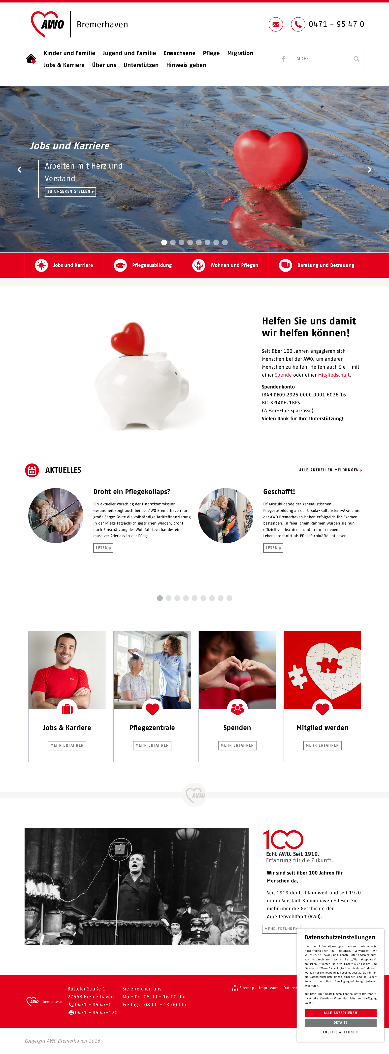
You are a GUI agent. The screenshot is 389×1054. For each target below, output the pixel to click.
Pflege (211, 53)
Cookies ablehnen (340, 1032)
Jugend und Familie (129, 53)
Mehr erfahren (67, 745)
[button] (19, 169)
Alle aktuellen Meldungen (329, 470)
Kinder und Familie (69, 53)
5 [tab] (194, 598)
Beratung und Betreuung (325, 265)
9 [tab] (229, 598)
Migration (240, 53)
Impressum (269, 988)
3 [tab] (177, 598)
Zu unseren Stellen (69, 192)
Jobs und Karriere (73, 265)
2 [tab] (168, 598)
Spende (283, 375)
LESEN (102, 548)
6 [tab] (203, 598)
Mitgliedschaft (334, 375)
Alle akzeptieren (340, 1013)
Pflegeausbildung (152, 265)
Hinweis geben (186, 65)
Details (341, 1022)
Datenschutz (294, 988)
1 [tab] (160, 598)
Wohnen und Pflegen (234, 265)
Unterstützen (141, 65)
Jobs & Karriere (64, 65)
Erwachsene (179, 53)
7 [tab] (212, 598)
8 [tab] (221, 598)
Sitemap (247, 988)
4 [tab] (186, 598)
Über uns (104, 65)
